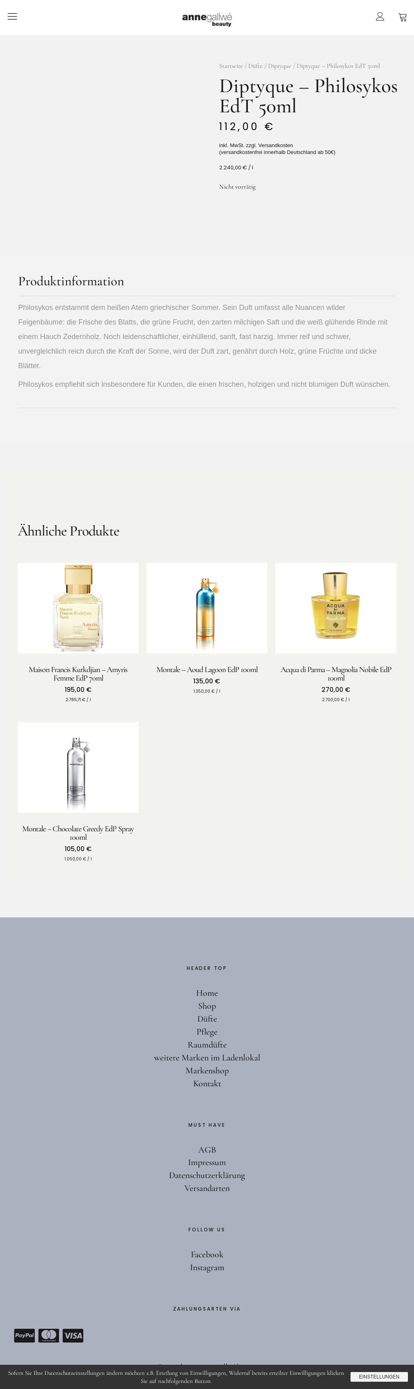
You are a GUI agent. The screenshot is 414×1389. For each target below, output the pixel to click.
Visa (72, 1336)
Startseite (231, 66)
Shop (207, 1006)
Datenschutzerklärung (207, 1175)
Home (207, 993)
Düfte (255, 66)
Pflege (207, 1031)
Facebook (207, 1254)
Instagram (207, 1267)
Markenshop (207, 1070)
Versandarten (207, 1188)
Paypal (24, 1336)
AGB (207, 1150)
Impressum (207, 1162)
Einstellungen (379, 1377)
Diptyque (279, 66)
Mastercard (48, 1336)
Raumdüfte (207, 1044)
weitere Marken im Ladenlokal (207, 1057)
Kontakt (207, 1083)
